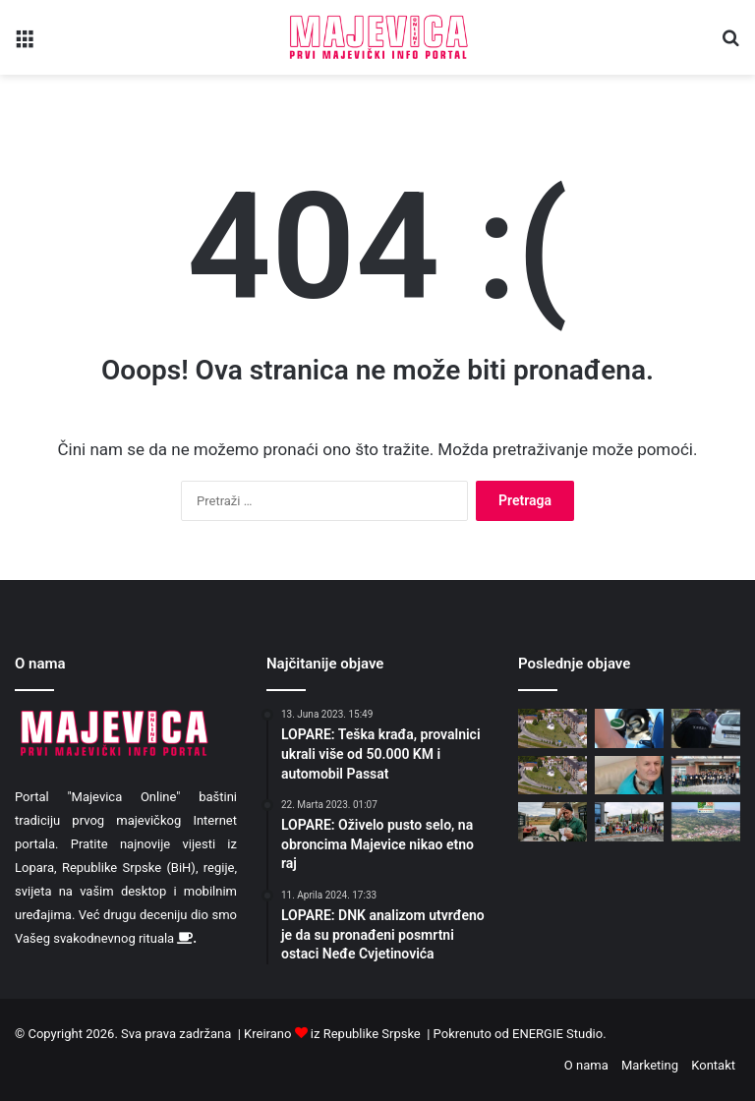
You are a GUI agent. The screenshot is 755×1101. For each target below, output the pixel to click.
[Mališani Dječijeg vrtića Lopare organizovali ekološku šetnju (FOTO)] (629, 821)
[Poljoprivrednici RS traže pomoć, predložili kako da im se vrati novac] (552, 821)
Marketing (649, 1065)
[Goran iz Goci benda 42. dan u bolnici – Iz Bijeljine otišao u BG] (629, 775)
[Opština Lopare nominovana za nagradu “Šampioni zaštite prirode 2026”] (705, 821)
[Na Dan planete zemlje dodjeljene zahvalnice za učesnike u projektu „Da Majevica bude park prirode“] (705, 775)
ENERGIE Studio (557, 1033)
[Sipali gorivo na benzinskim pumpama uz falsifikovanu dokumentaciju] (705, 728)
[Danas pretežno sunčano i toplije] (552, 728)
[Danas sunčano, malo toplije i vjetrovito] (552, 775)
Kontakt (713, 1065)
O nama (586, 1065)
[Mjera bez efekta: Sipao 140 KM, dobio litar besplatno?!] (629, 728)
